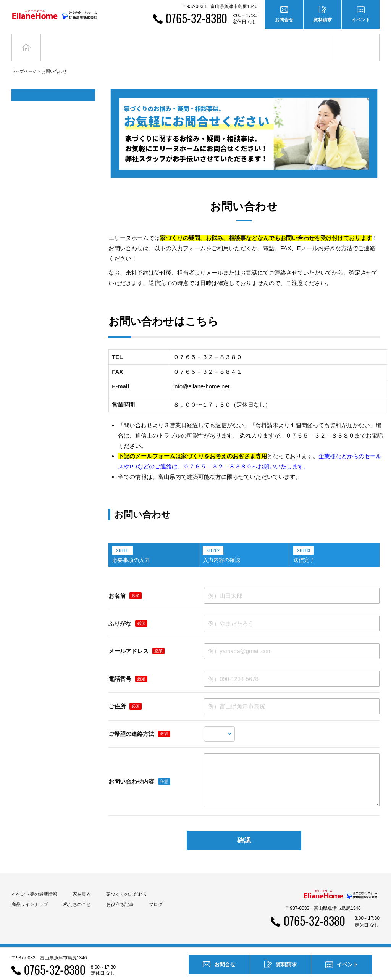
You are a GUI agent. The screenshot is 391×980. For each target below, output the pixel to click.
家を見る (82, 882)
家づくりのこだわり (126, 882)
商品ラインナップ (29, 893)
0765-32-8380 (196, 18)
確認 (244, 829)
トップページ (24, 60)
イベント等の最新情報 (34, 882)
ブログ (355, 41)
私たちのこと (77, 893)
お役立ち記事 (307, 41)
